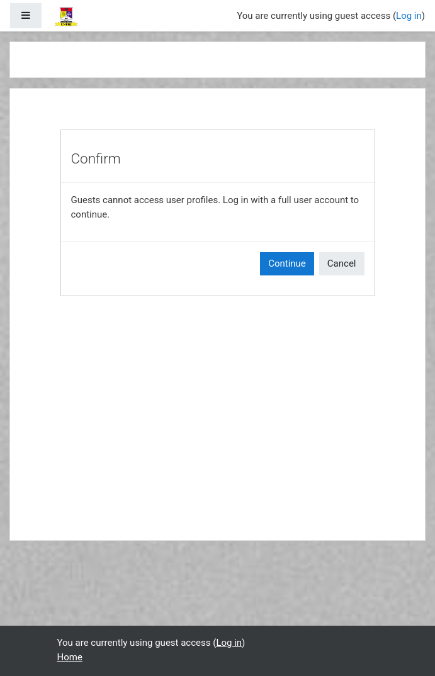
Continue (287, 263)
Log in (409, 15)
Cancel (341, 263)
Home (69, 657)
